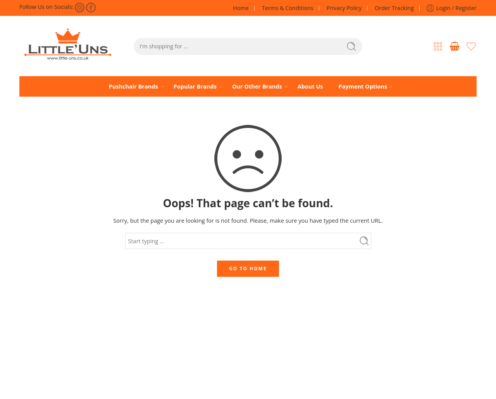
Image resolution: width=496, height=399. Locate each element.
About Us (310, 86)
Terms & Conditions (287, 8)
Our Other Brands (257, 86)
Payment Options (363, 86)
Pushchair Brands (133, 86)
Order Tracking (394, 8)
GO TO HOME (248, 268)
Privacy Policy (344, 8)
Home (241, 8)
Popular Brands (195, 86)
